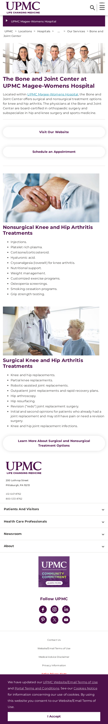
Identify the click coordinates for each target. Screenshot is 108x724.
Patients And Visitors (21, 509)
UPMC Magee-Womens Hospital (33, 21)
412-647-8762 (13, 493)
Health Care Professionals (25, 521)
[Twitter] (54, 620)
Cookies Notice (85, 688)
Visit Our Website (54, 132)
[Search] (92, 7)
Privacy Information (54, 665)
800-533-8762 (14, 498)
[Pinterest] (43, 620)
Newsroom (13, 534)
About (9, 546)
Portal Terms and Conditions (37, 688)
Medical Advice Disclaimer (54, 656)
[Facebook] (43, 610)
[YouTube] (66, 620)
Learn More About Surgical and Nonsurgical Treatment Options (54, 443)
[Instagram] (54, 610)
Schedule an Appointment (54, 152)
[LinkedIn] (66, 610)
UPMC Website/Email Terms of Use (70, 682)
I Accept (54, 716)
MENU (101, 3)
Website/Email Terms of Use (53, 648)
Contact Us (54, 639)
